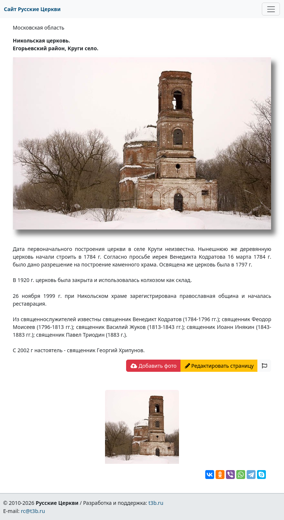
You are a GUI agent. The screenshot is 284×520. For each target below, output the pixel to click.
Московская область (38, 27)
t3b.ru (156, 502)
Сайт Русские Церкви (32, 9)
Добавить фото (153, 365)
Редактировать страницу (219, 365)
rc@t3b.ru (33, 510)
